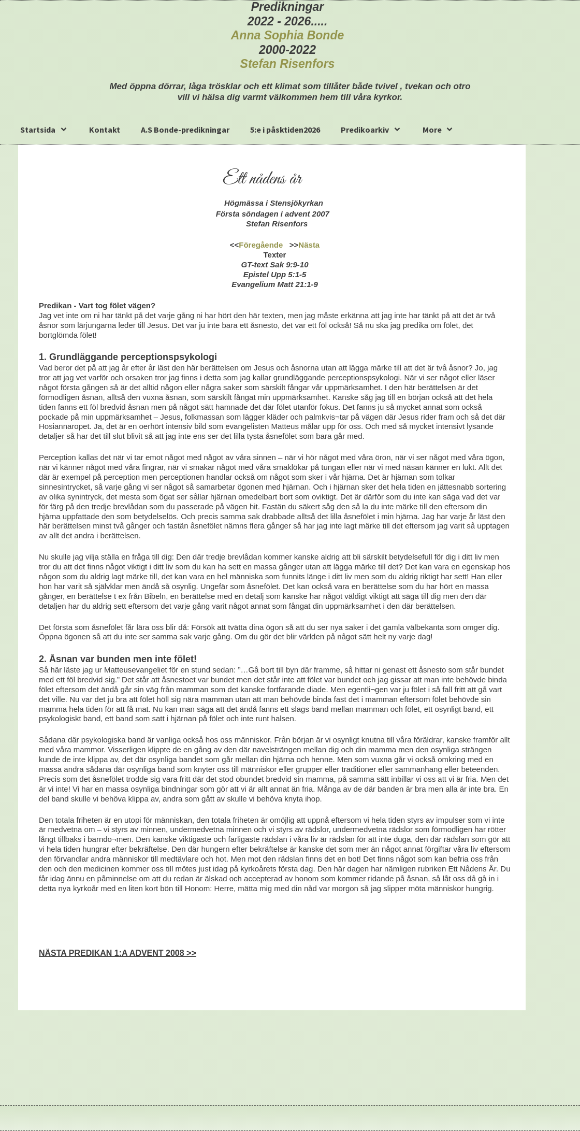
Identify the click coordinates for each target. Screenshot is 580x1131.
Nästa (309, 244)
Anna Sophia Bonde (287, 35)
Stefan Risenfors (287, 63)
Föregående (261, 244)
